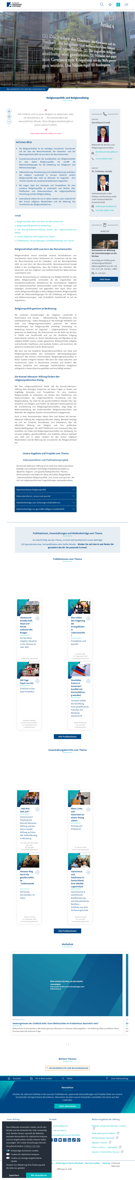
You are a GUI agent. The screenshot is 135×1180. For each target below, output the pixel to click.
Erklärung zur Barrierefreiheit (69, 1163)
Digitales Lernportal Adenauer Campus (109, 1126)
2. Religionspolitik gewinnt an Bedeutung (33, 225)
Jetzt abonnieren (67, 1106)
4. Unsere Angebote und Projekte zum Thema (35, 236)
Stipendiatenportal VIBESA (105, 1133)
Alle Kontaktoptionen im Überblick (64, 1135)
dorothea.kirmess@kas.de (105, 153)
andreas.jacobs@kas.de (104, 206)
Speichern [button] (14, 1175)
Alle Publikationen (67, 736)
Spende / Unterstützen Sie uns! (107, 1152)
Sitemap (106, 1163)
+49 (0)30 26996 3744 (103, 210)
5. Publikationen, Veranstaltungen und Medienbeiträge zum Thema (44, 240)
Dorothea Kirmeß (101, 122)
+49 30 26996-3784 (102, 158)
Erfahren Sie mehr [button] (32, 1146)
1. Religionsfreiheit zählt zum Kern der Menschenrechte (39, 221)
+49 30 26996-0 (57, 1130)
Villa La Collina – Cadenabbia (106, 1147)
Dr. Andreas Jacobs (102, 171)
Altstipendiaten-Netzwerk (105, 1138)
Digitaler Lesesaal (101, 1142)
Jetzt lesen (104, 279)
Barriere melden (92, 1163)
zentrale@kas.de (58, 1125)
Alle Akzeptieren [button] (39, 1175)
